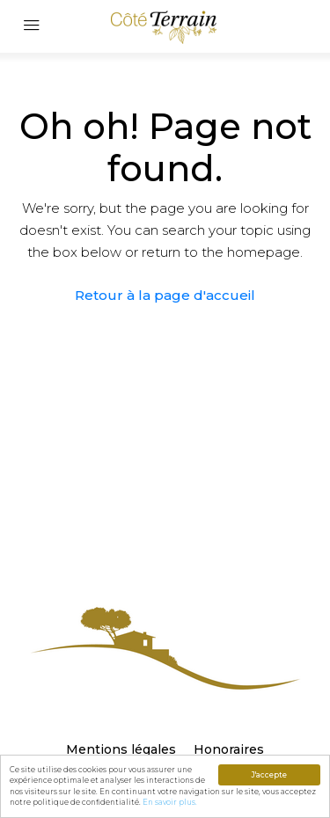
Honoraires (229, 749)
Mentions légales (121, 749)
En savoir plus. (170, 802)
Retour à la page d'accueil (165, 295)
